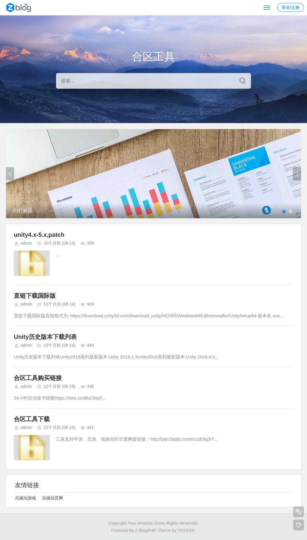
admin (26, 243)
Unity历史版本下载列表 (45, 336)
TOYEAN (186, 530)
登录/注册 (291, 7)
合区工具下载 (32, 419)
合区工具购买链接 (38, 378)
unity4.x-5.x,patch (39, 234)
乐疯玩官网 (52, 498)
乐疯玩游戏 (25, 498)
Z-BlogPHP (145, 530)
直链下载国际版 (35, 295)
